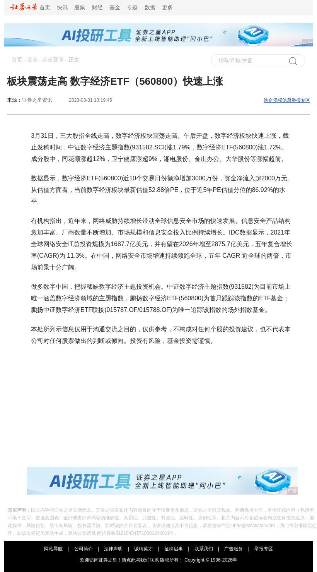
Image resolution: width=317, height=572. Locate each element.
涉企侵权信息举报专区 (287, 100)
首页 (30, 7)
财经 (97, 7)
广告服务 (233, 548)
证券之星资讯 (37, 100)
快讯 (62, 7)
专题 (132, 7)
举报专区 (263, 548)
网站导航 (53, 548)
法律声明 (113, 548)
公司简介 (83, 548)
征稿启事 (173, 548)
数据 (150, 7)
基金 (114, 7)
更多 (167, 7)
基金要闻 (53, 60)
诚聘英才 (143, 548)
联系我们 (203, 548)
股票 (79, 7)
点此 (131, 560)
